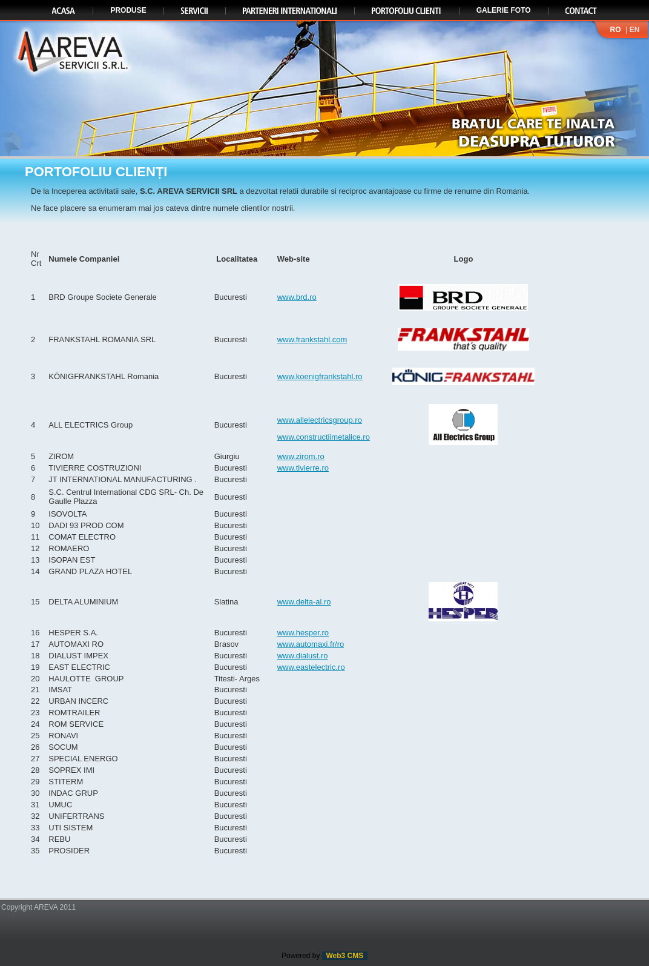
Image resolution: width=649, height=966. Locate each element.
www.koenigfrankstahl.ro (320, 376)
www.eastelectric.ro (311, 667)
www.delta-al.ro (304, 601)
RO (615, 29)
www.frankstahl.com (312, 339)
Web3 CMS (344, 955)
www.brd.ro (297, 297)
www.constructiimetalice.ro (323, 437)
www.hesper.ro (303, 632)
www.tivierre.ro (303, 467)
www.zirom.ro (300, 456)
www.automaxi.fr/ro (310, 644)
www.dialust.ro (302, 655)
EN (635, 29)
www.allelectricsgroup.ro (319, 420)
